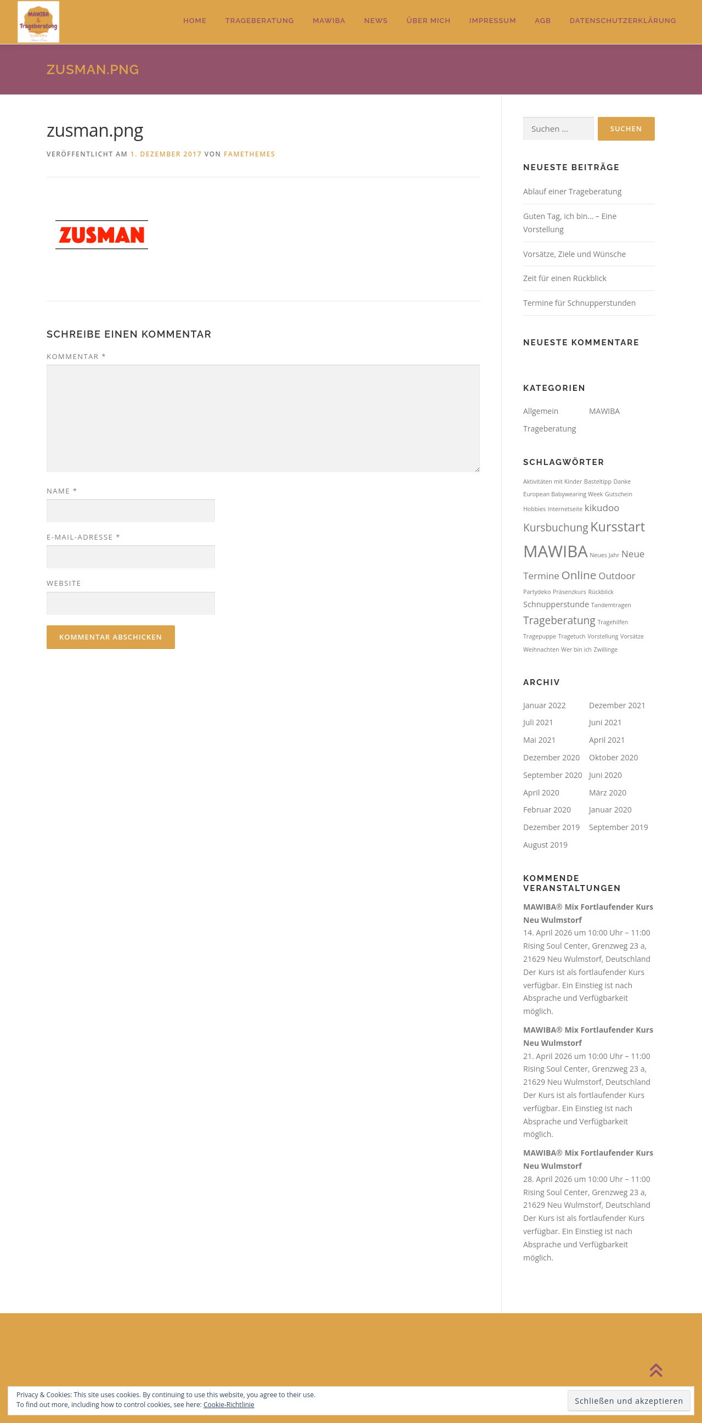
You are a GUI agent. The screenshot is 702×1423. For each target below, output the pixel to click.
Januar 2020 (610, 809)
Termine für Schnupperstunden (579, 303)
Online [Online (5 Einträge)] (579, 574)
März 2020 (607, 792)
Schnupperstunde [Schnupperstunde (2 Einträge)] (556, 604)
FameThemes (249, 154)
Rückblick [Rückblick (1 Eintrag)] (600, 592)
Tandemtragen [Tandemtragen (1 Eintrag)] (611, 605)
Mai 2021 (539, 740)
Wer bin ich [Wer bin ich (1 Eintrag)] (576, 649)
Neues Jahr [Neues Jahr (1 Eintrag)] (604, 555)
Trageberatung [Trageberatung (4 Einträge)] (559, 620)
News (376, 20)
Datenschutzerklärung (623, 20)
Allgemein (540, 411)
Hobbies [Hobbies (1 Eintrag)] (534, 509)
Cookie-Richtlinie (228, 1404)
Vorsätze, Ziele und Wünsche (574, 254)
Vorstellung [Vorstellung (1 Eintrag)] (602, 636)
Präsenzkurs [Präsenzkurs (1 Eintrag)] (569, 592)
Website (64, 583)
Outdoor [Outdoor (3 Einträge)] (617, 575)
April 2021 (607, 740)
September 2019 (618, 827)
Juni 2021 (605, 722)
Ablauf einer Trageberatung (572, 191)
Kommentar (76, 356)
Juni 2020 (605, 775)
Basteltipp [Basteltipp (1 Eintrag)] (598, 481)
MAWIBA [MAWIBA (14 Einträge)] (555, 551)
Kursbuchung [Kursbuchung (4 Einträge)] (555, 527)
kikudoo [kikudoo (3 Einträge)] (602, 507)
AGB (543, 20)
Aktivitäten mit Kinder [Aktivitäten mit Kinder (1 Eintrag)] (552, 481)
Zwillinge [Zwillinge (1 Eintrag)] (606, 649)
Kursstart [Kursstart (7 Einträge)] (617, 526)
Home (195, 20)
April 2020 (541, 792)
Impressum (492, 20)
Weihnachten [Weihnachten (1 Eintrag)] (541, 649)
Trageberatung (259, 20)
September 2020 (552, 775)
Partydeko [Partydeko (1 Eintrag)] (537, 592)
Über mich (428, 20)
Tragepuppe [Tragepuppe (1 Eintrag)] (539, 636)
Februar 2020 (547, 809)
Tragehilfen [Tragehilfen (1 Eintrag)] (612, 622)
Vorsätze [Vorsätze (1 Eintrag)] (632, 636)
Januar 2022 (544, 705)
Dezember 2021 (617, 705)
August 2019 (545, 844)
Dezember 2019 (551, 827)
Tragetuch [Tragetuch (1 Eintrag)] (572, 636)
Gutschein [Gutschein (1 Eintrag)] (618, 494)
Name (62, 491)
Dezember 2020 (551, 757)
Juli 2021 (538, 722)
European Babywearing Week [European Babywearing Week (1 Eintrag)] (563, 494)
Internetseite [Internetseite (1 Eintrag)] (565, 509)
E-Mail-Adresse (84, 537)
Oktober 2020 (613, 757)
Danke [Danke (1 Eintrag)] (622, 481)
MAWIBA (329, 20)
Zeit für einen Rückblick (565, 278)
